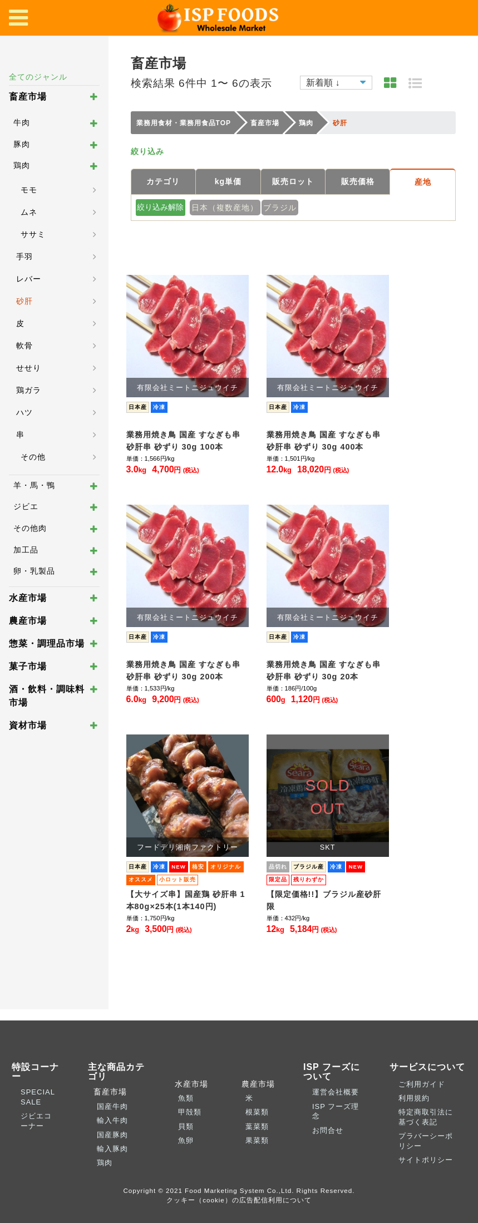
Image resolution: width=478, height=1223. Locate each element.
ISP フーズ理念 (335, 1111)
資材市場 (28, 725)
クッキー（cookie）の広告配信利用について (239, 1200)
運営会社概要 (335, 1092)
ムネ (29, 212)
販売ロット (293, 181)
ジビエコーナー (36, 1121)
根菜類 (257, 1112)
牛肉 (21, 122)
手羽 (24, 256)
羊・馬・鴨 (34, 485)
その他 (33, 456)
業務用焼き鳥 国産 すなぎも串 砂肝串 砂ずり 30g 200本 (183, 670)
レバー (28, 278)
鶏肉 (21, 165)
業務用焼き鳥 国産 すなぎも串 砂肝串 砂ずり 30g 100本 (183, 440)
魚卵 (186, 1140)
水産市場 (28, 598)
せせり (28, 367)
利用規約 (414, 1098)
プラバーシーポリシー (425, 1141)
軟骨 (24, 345)
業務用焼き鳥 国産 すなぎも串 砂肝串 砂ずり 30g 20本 (324, 670)
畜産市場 (28, 96)
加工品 (25, 549)
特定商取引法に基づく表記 (425, 1117)
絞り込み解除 (160, 207)
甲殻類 (189, 1112)
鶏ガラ (28, 390)
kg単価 (228, 181)
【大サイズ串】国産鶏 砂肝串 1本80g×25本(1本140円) (185, 900)
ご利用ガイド (421, 1084)
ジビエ (25, 506)
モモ (29, 189)
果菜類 (257, 1140)
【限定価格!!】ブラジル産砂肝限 (324, 900)
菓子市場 (28, 666)
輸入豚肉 (112, 1149)
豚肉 (21, 144)
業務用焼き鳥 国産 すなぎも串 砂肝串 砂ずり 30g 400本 (324, 440)
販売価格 (357, 181)
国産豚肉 (112, 1135)
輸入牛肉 (112, 1120)
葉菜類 (257, 1126)
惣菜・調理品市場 (47, 643)
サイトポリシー (425, 1160)
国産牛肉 (112, 1106)
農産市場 (28, 620)
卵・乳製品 (34, 570)
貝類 (186, 1126)
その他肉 (30, 528)
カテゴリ (163, 181)
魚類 (186, 1098)
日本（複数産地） (224, 207)
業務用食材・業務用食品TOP (183, 123)
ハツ (24, 412)
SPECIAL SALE (38, 1097)
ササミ (33, 234)
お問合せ (327, 1130)
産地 (423, 181)
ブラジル (280, 207)
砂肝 (24, 301)
